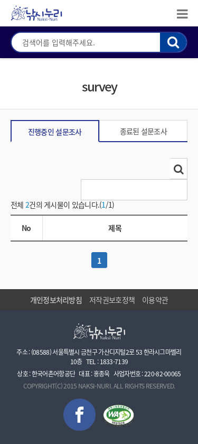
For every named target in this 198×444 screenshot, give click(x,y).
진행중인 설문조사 (55, 131)
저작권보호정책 (112, 299)
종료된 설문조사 (143, 131)
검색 (173, 42)
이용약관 (155, 299)
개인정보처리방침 (56, 299)
